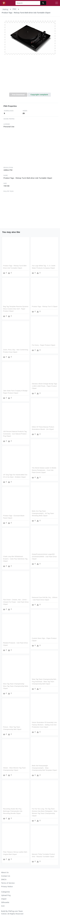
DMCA (3, 879)
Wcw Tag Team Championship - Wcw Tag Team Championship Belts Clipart (27, 685)
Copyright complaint (39, 95)
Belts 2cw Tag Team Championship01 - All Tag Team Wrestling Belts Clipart (43, 513)
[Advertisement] (30, 75)
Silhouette (5, 902)
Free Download (18, 95)
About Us (5, 872)
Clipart (3, 899)
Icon (3, 906)
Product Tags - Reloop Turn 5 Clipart (44, 306)
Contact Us (5, 876)
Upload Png (6, 895)
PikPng (5, 9)
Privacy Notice (7, 886)
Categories (5, 892)
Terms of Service (8, 883)
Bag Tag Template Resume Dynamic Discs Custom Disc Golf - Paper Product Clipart (15, 308)
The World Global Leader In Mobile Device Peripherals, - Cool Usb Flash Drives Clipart (44, 470)
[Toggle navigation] (56, 3)
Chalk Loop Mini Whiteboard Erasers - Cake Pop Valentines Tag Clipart (27, 558)
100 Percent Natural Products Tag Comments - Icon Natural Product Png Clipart (15, 433)
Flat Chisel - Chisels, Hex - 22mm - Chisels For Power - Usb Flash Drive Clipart (28, 601)
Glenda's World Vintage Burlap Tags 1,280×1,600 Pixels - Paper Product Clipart (44, 386)
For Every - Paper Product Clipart (43, 346)
